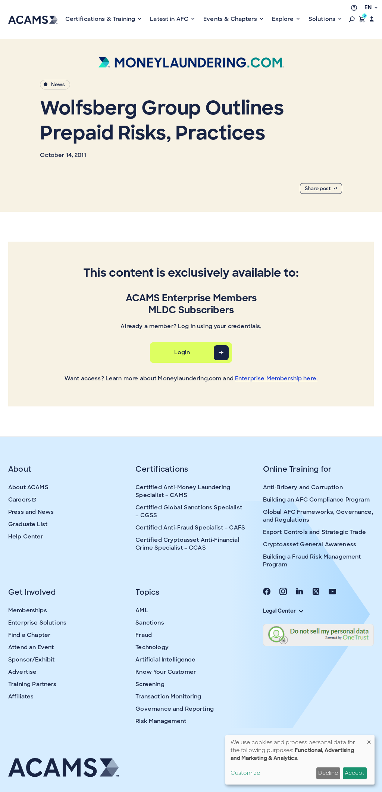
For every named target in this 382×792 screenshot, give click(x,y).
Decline (328, 773)
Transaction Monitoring (168, 696)
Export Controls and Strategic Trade (314, 532)
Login (182, 352)
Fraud (143, 635)
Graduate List (27, 524)
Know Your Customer (165, 672)
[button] (352, 19)
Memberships (27, 610)
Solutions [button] (323, 19)
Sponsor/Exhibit (31, 659)
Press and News (31, 512)
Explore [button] (283, 19)
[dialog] (300, 760)
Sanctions (149, 622)
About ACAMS (28, 487)
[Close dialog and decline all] (369, 739)
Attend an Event (31, 647)
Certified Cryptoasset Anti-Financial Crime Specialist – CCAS (187, 543)
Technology (152, 647)
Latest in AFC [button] (170, 19)
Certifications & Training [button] (101, 19)
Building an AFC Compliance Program (316, 499)
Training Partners (32, 684)
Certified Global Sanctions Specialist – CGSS (188, 511)
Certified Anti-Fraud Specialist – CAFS (190, 527)
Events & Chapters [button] (231, 19)
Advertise (22, 672)
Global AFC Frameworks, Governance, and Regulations (318, 516)
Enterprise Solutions (37, 622)
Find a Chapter (29, 635)
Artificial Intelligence (165, 659)
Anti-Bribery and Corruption (303, 487)
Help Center (25, 536)
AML (141, 610)
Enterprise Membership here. (276, 378)
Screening (149, 684)
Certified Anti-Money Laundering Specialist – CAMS (182, 491)
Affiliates (21, 696)
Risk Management (160, 721)
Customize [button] (245, 773)
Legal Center (283, 610)
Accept (354, 773)
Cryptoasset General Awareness (309, 544)
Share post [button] (321, 188)
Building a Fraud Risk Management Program (312, 560)
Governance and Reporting (174, 709)
